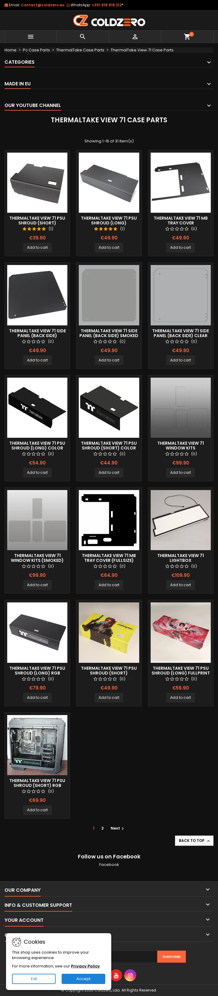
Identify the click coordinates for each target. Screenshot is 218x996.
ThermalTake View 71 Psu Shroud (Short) (37, 220)
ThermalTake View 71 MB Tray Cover (181, 220)
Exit (34, 979)
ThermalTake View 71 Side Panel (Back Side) (37, 333)
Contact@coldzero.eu (42, 5)
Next (118, 828)
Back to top (195, 840)
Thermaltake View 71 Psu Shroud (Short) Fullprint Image (109, 673)
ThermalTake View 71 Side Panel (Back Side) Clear (180, 333)
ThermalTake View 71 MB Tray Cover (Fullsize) (109, 558)
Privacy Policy (85, 966)
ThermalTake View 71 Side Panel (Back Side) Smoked (108, 333)
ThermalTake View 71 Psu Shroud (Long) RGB (37, 670)
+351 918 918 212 (107, 5)
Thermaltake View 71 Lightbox (180, 558)
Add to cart (37, 247)
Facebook (109, 864)
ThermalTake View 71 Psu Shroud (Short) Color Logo (109, 448)
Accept (83, 979)
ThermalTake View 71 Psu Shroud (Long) (109, 220)
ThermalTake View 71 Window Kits (180, 445)
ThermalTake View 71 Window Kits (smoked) (37, 558)
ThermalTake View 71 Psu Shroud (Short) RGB (37, 783)
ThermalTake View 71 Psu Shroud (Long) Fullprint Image (181, 673)
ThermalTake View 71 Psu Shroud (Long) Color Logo (37, 448)
